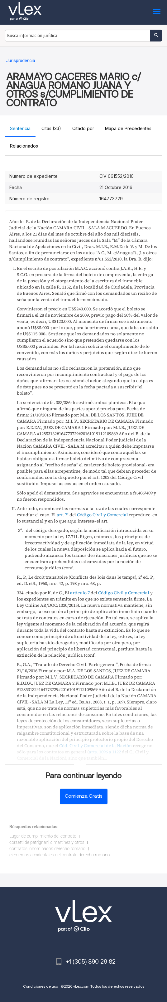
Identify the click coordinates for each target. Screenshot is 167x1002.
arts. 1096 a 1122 (105, 752)
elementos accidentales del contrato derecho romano (59, 854)
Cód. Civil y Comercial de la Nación (95, 745)
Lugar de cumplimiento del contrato (42, 836)
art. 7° (63, 515)
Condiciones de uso (40, 986)
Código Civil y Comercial (102, 515)
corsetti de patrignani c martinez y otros (46, 842)
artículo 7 (80, 593)
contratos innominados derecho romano (47, 848)
